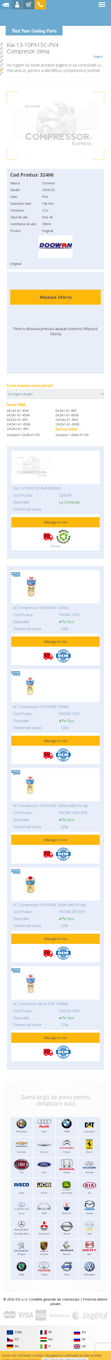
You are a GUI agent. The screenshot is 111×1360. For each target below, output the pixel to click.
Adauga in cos (55, 522)
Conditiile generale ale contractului (54, 1299)
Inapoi (98, 50)
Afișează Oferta (56, 297)
